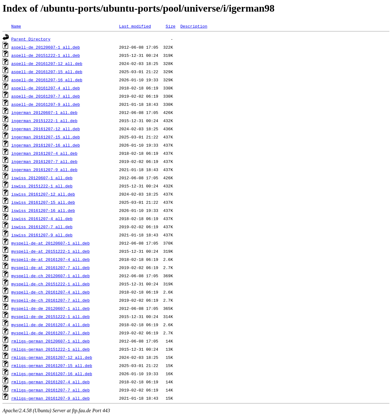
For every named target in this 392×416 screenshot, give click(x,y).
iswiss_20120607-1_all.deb (42, 178)
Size (170, 26)
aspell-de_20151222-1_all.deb (45, 55)
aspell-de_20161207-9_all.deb (45, 104)
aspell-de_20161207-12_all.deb (46, 63)
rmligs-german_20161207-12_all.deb (51, 357)
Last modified (135, 26)
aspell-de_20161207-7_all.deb (45, 96)
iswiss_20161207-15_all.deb (43, 202)
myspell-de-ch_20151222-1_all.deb (50, 284)
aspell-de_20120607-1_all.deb (45, 47)
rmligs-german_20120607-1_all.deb (50, 341)
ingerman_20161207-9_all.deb (44, 169)
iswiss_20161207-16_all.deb (43, 210)
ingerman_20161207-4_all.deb (44, 153)
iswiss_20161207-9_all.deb (42, 235)
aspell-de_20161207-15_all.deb (46, 71)
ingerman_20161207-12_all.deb (45, 129)
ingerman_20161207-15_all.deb (45, 137)
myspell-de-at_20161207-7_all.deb (50, 267)
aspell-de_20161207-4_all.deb (45, 88)
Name (16, 26)
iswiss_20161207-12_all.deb (43, 194)
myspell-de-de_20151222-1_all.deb (50, 316)
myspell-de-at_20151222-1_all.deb (50, 251)
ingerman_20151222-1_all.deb (44, 120)
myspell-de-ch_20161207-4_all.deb (50, 292)
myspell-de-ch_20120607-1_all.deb (50, 275)
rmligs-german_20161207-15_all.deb (51, 365)
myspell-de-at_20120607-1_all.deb (50, 243)
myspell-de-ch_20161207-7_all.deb (50, 300)
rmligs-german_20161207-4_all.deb (50, 382)
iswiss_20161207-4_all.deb (42, 218)
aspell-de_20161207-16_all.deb (46, 80)
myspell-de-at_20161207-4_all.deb (50, 259)
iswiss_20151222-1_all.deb (42, 186)
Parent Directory (31, 39)
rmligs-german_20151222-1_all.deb (50, 349)
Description (193, 26)
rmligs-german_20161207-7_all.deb (50, 390)
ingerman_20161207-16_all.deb (45, 145)
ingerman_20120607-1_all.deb (44, 112)
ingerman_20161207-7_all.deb (44, 161)
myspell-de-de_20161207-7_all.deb (50, 333)
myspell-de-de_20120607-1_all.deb (50, 308)
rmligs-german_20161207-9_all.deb (50, 398)
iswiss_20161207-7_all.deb (42, 227)
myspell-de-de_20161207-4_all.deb (50, 324)
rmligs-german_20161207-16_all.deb (51, 373)
